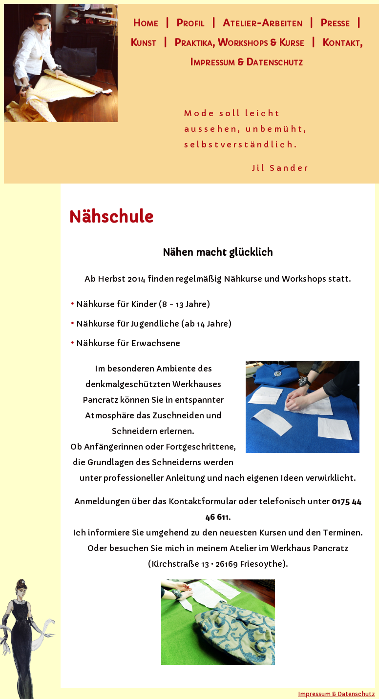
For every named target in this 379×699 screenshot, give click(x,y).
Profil (190, 23)
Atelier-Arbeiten (262, 23)
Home (145, 23)
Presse (335, 23)
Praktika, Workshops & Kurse (239, 43)
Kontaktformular (202, 501)
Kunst (143, 43)
